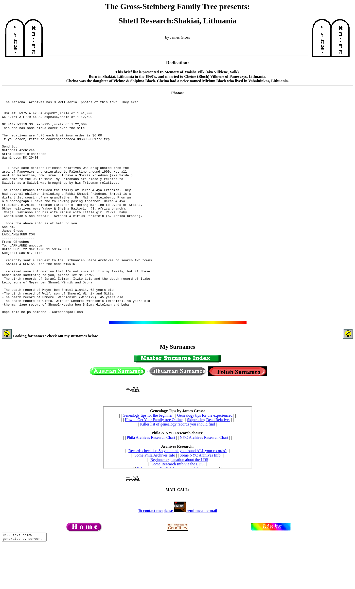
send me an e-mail (201, 553)
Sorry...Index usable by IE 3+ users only (177, 479)
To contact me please (162, 553)
